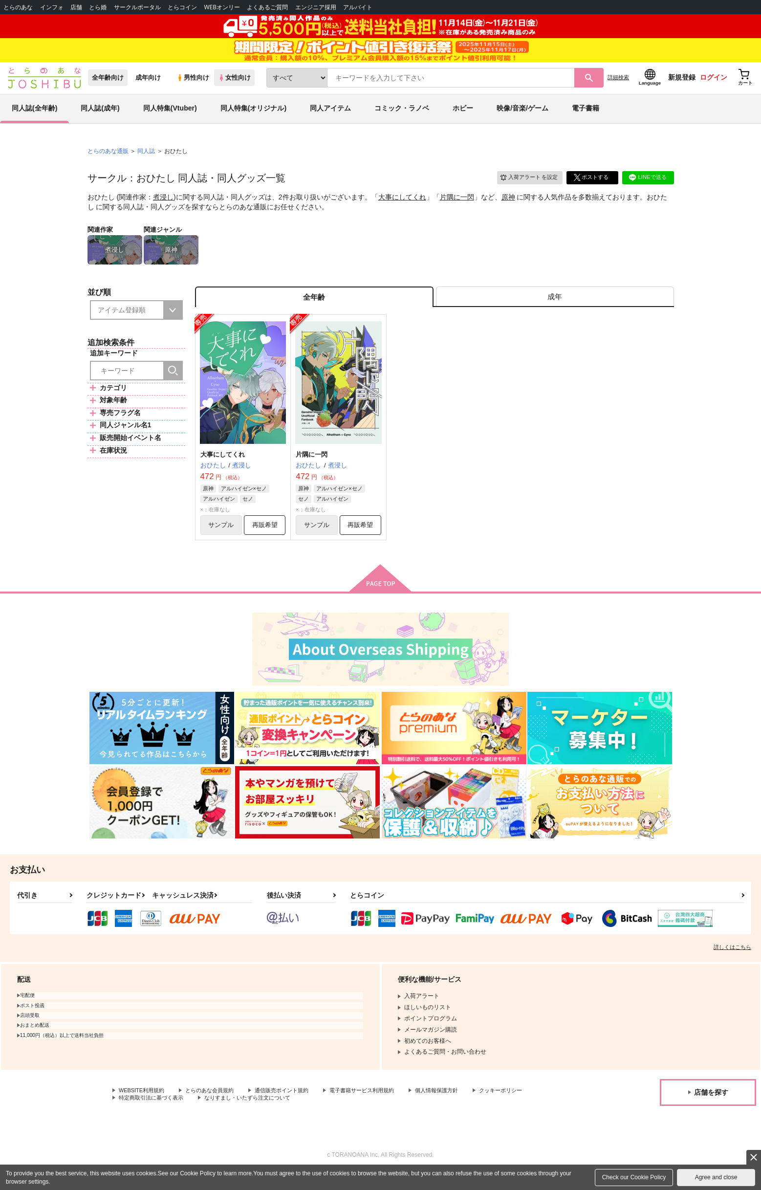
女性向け (234, 88)
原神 (508, 208)
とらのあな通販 (108, 161)
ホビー (463, 119)
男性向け (192, 88)
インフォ (52, 7)
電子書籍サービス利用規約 (378, 1107)
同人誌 (146, 161)
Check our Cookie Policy (634, 1177)
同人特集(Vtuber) (170, 119)
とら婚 (98, 7)
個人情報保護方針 (458, 1107)
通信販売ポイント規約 (292, 1107)
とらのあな (18, 7)
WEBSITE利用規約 (144, 1107)
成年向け (148, 88)
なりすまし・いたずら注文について (325, 1115)
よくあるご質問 (267, 7)
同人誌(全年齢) (34, 119)
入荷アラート (525, 188)
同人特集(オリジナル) (253, 119)
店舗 (76, 7)
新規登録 (682, 88)
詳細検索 (618, 88)
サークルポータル (137, 7)
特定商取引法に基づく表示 (222, 1115)
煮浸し (163, 208)
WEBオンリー (222, 7)
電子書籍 (585, 119)
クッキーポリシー (142, 1115)
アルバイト (357, 7)
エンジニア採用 (315, 7)
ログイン (713, 88)
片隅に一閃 (457, 208)
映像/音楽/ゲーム (522, 119)
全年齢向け (108, 88)
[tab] (555, 310)
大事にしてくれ (402, 208)
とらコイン (182, 7)
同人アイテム (330, 119)
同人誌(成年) (100, 119)
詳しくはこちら (732, 964)
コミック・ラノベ (401, 119)
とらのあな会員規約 (216, 1107)
